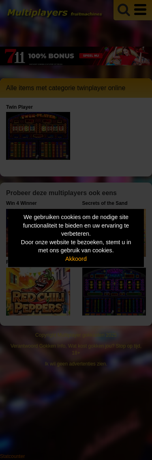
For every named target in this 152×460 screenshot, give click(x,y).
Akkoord (76, 259)
